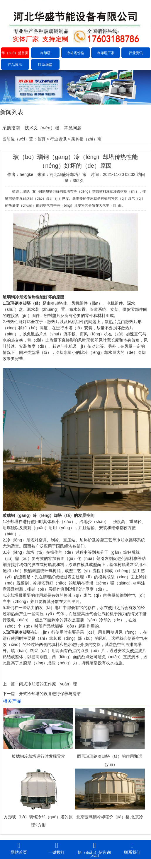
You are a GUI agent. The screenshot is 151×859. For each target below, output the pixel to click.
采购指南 (11, 127)
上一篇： (11, 684)
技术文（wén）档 (42, 127)
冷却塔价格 (75, 53)
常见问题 (73, 127)
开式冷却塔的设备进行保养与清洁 (50, 693)
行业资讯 (136, 53)
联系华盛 (45, 65)
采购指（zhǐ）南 (86, 139)
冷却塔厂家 (105, 53)
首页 (41, 139)
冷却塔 (45, 53)
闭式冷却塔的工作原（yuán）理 (48, 684)
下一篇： (11, 693)
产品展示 (15, 65)
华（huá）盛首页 (14, 53)
